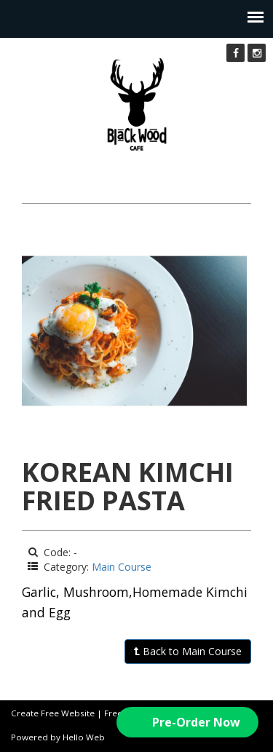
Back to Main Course (188, 651)
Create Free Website (53, 713)
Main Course (121, 567)
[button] (187, 722)
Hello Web (84, 737)
